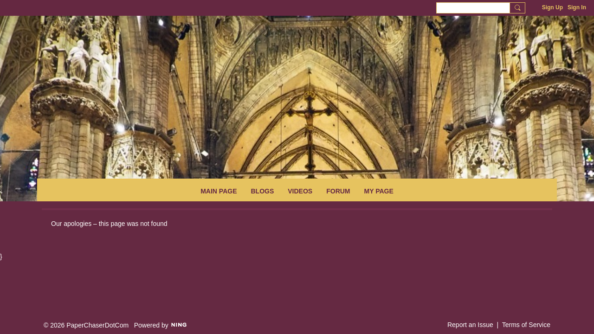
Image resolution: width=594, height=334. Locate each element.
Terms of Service (526, 324)
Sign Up (552, 7)
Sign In (577, 7)
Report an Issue (470, 324)
